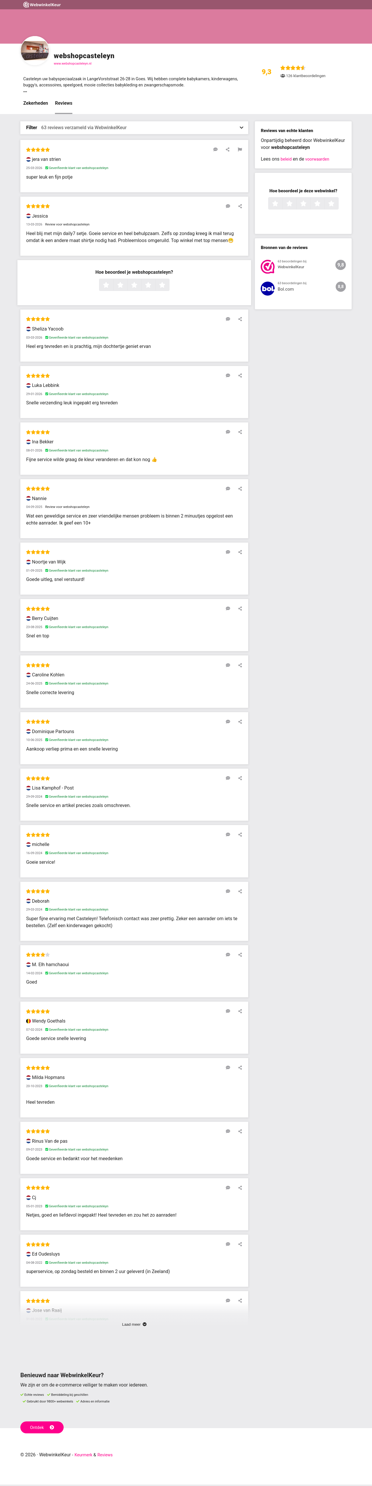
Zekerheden (35, 105)
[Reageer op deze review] (222, 150)
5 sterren (168, 286)
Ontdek (43, 1428)
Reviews (63, 105)
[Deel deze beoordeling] (230, 150)
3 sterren (140, 286)
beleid (286, 160)
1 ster (112, 286)
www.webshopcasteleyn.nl (73, 63)
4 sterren (154, 286)
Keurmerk (85, 1456)
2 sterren (126, 286)
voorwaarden (320, 160)
